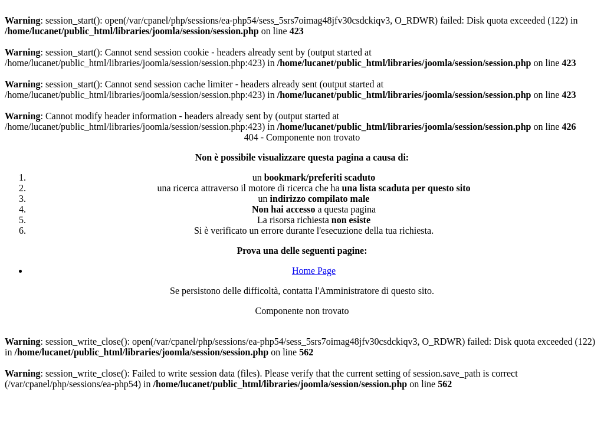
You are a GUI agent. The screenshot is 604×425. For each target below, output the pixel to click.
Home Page (314, 271)
